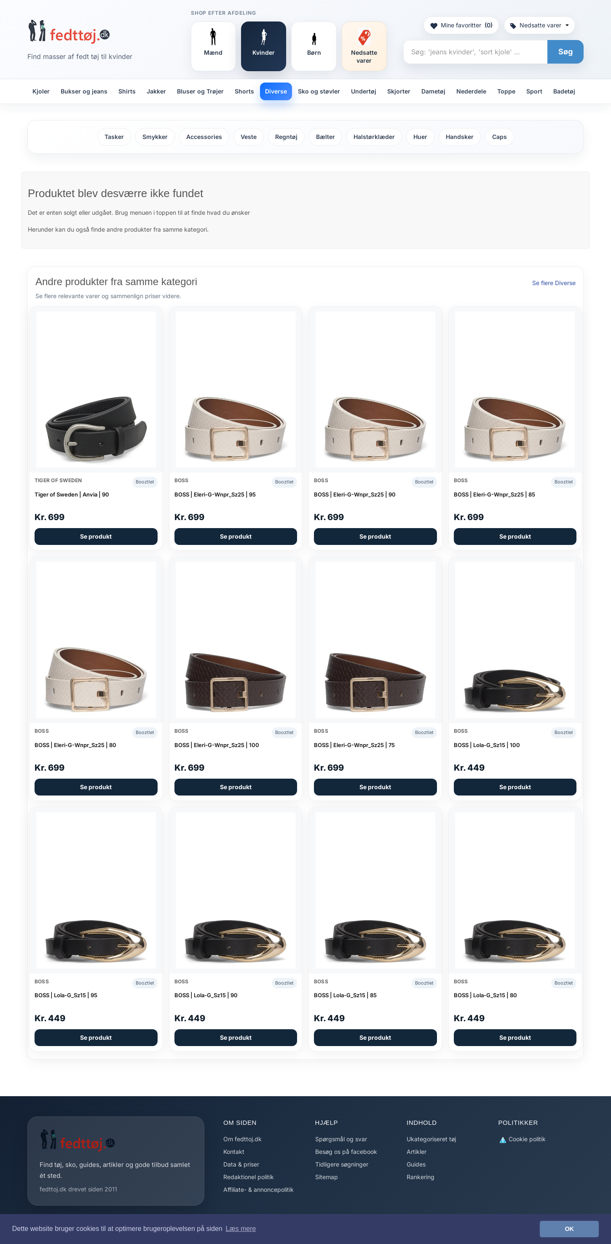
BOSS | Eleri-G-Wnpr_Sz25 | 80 (75, 745)
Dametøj (433, 91)
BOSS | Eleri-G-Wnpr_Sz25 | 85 (494, 494)
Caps (499, 136)
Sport (534, 91)
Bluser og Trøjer (200, 91)
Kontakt (233, 1151)
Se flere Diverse (554, 282)
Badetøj (564, 91)
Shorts (244, 91)
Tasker (114, 136)
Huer (420, 136)
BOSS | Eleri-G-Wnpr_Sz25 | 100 (216, 745)
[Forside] (68, 31)
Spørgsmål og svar (341, 1139)
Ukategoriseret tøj (431, 1139)
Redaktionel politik (248, 1176)
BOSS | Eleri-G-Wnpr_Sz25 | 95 (215, 494)
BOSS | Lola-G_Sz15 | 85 (345, 995)
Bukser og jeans (84, 91)
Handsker (460, 136)
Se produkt (96, 536)
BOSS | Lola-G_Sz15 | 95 (66, 995)
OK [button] (569, 1228)
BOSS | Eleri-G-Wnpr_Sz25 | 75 (354, 745)
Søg (565, 51)
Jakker (156, 91)
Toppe (506, 91)
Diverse (276, 91)
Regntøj (286, 136)
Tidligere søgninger (341, 1164)
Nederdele (471, 91)
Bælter (325, 136)
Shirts (127, 91)
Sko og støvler (319, 91)
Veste (249, 136)
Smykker (155, 136)
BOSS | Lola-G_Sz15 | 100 (487, 745)
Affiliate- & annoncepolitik (258, 1189)
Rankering (420, 1176)
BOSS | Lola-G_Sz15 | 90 (206, 995)
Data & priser (241, 1164)
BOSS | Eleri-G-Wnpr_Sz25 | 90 (355, 494)
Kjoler (41, 91)
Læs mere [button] (240, 1228)
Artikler (416, 1151)
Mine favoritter (461, 25)
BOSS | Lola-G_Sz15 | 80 (485, 995)
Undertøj (363, 91)
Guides (416, 1164)
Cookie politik (522, 1139)
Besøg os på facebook (346, 1151)
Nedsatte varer (539, 25)
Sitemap (326, 1176)
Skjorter (398, 91)
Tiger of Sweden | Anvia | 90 (72, 494)
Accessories (204, 136)
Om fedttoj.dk (242, 1139)
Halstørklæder (374, 136)
